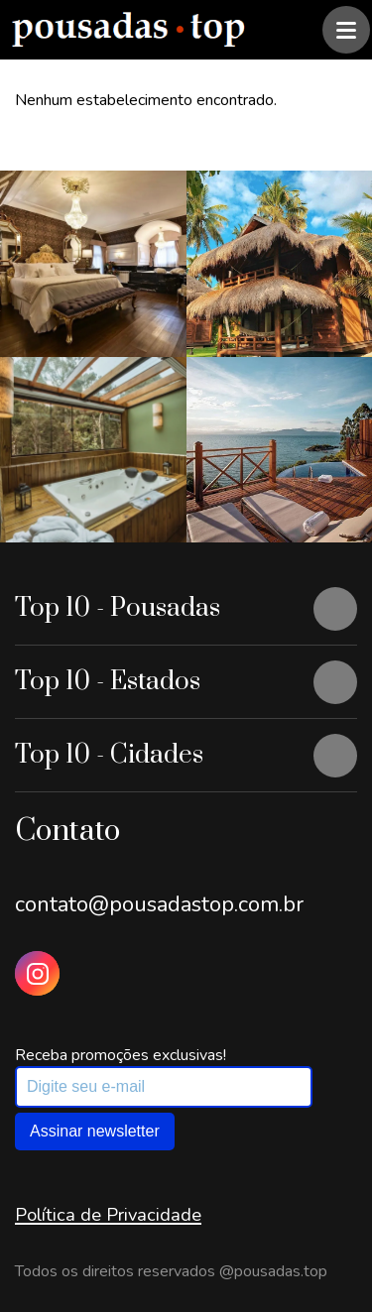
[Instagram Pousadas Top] (37, 973)
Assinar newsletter (95, 1131)
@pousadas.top (273, 1271)
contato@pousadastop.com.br (159, 904)
